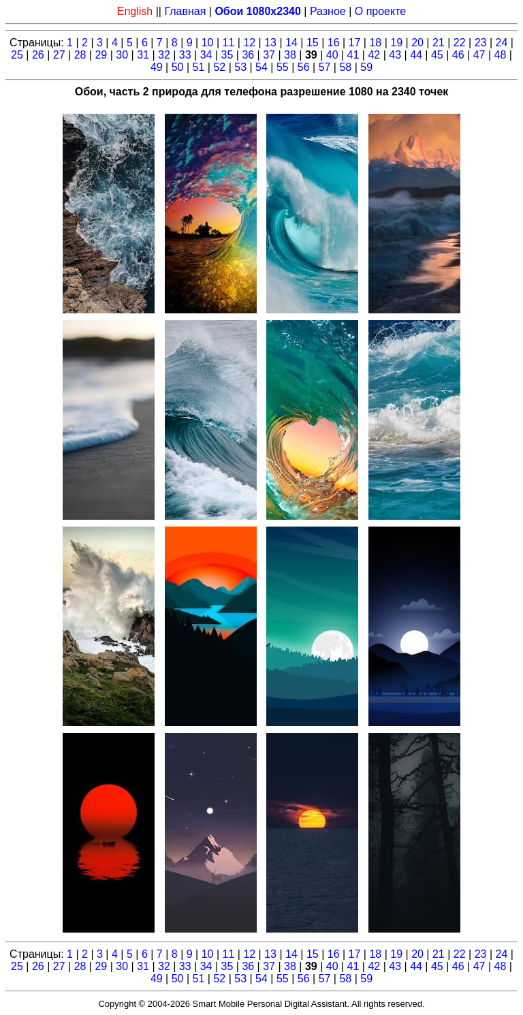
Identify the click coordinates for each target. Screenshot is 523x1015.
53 (240, 67)
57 (325, 67)
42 (374, 55)
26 (38, 55)
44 (416, 55)
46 (458, 55)
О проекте (380, 11)
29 (101, 55)
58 (345, 67)
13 (270, 42)
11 (229, 42)
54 (261, 67)
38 (290, 55)
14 (291, 42)
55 (282, 67)
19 (396, 42)
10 (208, 42)
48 (500, 55)
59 (366, 67)
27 (59, 55)
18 (375, 42)
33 (185, 55)
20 (417, 42)
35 (227, 55)
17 (355, 42)
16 (334, 42)
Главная (185, 11)
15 (312, 42)
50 (178, 67)
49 (156, 67)
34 (206, 55)
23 (481, 42)
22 (460, 42)
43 (395, 55)
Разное (328, 11)
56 (304, 67)
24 (502, 42)
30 (122, 55)
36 (248, 55)
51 (199, 67)
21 (438, 42)
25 (17, 55)
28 (80, 55)
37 (269, 55)
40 (332, 55)
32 (164, 55)
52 (219, 67)
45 (437, 55)
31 (143, 55)
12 (249, 42)
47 (479, 55)
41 (353, 55)
